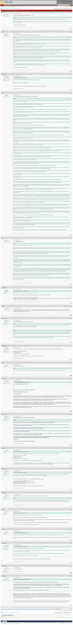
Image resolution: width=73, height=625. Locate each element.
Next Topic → (70, 610)
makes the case (23, 79)
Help (70, 3)
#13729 (71, 346)
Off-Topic (9, 6)
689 (16, 8)
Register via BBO (60, 3)
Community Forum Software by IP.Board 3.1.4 (66, 623)
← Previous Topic (61, 610)
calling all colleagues (20, 310)
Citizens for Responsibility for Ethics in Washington (22, 15)
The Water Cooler (13, 6)
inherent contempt (51, 310)
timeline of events (19, 417)
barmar (3, 509)
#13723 (71, 74)
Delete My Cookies (10, 623)
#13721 (71, 12)
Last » (20, 8)
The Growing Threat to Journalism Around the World (22, 96)
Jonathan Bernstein (18, 241)
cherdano (4, 287)
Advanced (72, 5)
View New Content (68, 6)
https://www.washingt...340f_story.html (20, 391)
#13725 (71, 238)
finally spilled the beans (19, 321)
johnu (3, 448)
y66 (3, 12)
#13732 (71, 414)
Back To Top (2, 623)
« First (6, 8)
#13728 (71, 318)
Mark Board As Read (16, 623)
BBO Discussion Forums (4, 6)
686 (11, 8)
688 (14, 8)
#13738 (71, 543)
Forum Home (6, 623)
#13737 (71, 529)
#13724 (71, 93)
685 (9, 8)
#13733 (71, 448)
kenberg (4, 378)
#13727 (71, 306)
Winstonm (4, 74)
